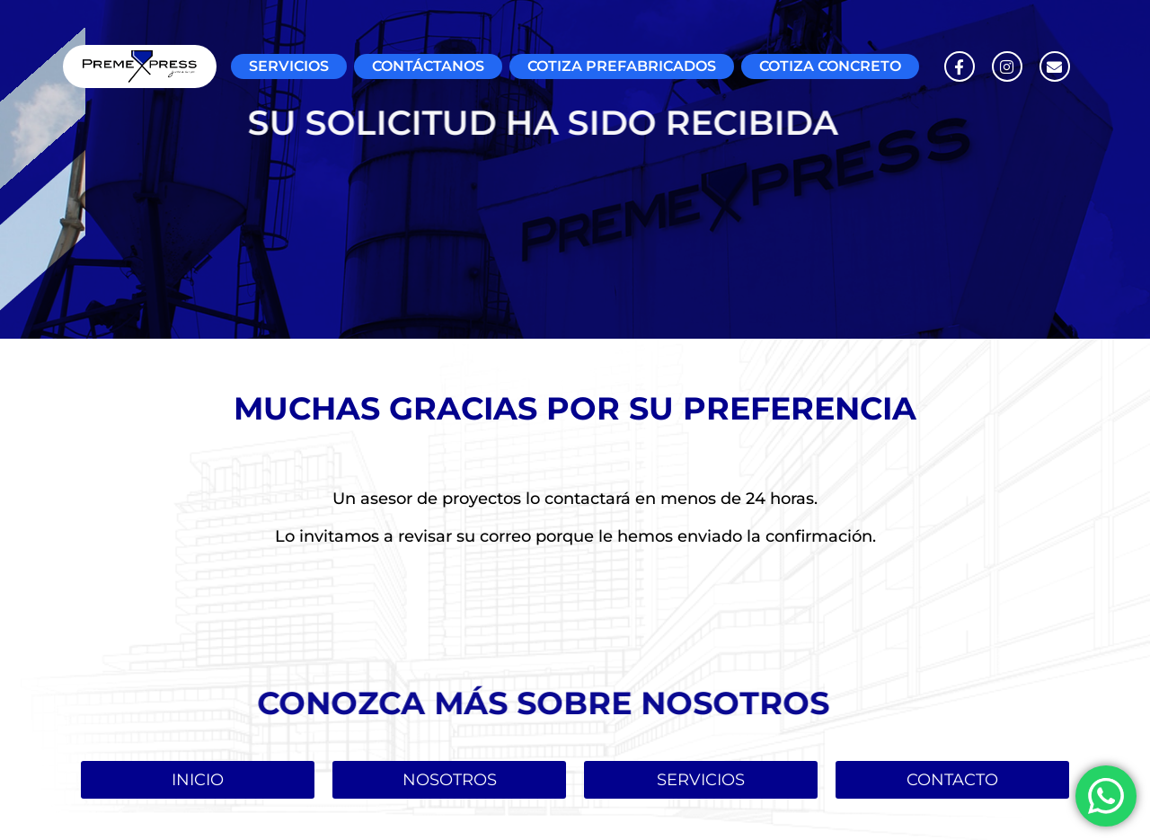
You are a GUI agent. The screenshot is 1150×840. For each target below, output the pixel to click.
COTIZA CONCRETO (830, 66)
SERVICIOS (289, 66)
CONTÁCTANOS (428, 66)
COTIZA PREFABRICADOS (621, 66)
